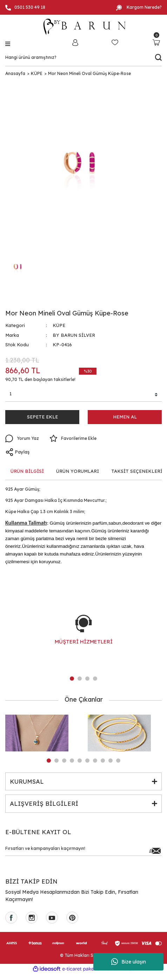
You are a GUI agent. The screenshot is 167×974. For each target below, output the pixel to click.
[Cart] (156, 42)
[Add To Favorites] (72, 438)
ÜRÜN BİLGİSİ (27, 471)
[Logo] (83, 26)
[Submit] (155, 850)
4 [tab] (95, 678)
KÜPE (59, 325)
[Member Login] (75, 42)
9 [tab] (110, 760)
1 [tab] (72, 678)
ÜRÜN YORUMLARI (77, 471)
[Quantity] (83, 395)
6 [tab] (87, 760)
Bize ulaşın (128, 962)
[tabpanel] (83, 637)
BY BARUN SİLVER (74, 335)
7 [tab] (95, 760)
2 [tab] (80, 678)
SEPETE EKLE (42, 417)
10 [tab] (118, 760)
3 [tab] (87, 678)
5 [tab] (80, 760)
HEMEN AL (125, 417)
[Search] (83, 57)
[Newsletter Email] (83, 850)
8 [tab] (103, 760)
